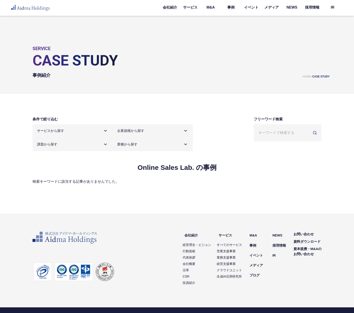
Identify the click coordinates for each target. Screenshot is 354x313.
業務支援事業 (233, 245)
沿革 (193, 257)
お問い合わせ (303, 224)
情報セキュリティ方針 (71, 304)
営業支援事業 (233, 239)
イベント (251, 7)
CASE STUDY (321, 76)
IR (332, 7)
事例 (231, 7)
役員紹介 (196, 270)
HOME (306, 76)
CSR (193, 264)
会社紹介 (170, 7)
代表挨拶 (196, 245)
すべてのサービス (236, 232)
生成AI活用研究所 (236, 264)
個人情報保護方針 (43, 304)
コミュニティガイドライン (145, 304)
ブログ (260, 254)
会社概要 (196, 251)
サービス (190, 7)
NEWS (291, 7)
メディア (271, 7)
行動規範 (196, 239)
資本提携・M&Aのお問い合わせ (307, 241)
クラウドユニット (236, 257)
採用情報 (312, 7)
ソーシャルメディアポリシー (107, 304)
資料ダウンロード (307, 232)
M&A (211, 7)
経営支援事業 (233, 251)
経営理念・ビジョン (204, 232)
